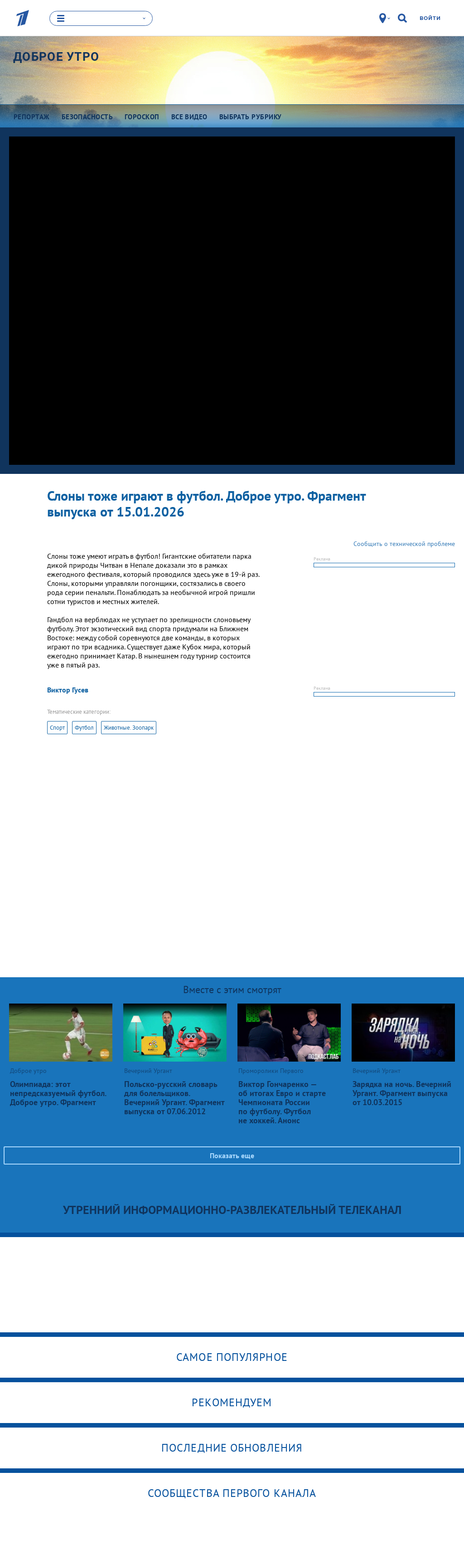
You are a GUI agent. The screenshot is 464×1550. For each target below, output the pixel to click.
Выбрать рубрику (250, 116)
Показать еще (232, 1155)
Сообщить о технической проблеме (404, 544)
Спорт (57, 727)
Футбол (84, 727)
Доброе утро (56, 56)
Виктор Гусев (67, 689)
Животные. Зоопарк (129, 727)
